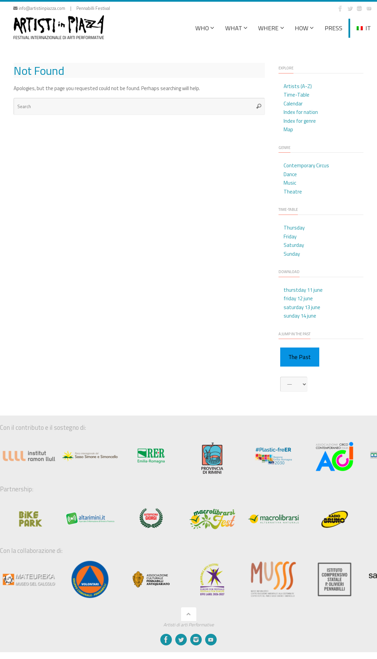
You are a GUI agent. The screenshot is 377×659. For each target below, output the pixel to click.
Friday (290, 236)
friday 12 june (298, 298)
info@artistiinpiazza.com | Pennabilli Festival (61, 8)
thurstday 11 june (303, 290)
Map (288, 129)
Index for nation (301, 112)
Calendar (293, 103)
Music (290, 183)
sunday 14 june (300, 316)
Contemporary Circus (306, 165)
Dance (290, 174)
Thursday (294, 228)
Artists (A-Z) (298, 86)
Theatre (293, 192)
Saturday (294, 245)
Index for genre (300, 121)
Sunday (292, 254)
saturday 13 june (302, 307)
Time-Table (296, 95)
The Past (299, 357)
